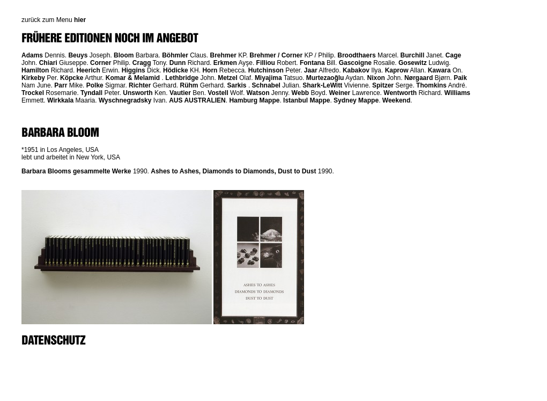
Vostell (218, 93)
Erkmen (225, 63)
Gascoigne (355, 63)
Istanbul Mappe (306, 100)
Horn (209, 70)
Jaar (310, 70)
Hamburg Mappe (254, 100)
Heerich (88, 70)
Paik (460, 78)
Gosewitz (412, 63)
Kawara (439, 70)
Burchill (413, 55)
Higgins (133, 70)
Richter (140, 85)
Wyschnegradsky (125, 100)
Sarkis (237, 85)
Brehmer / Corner (275, 55)
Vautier (180, 93)
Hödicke (175, 70)
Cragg (141, 63)
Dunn (177, 63)
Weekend (396, 100)
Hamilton (35, 70)
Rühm (189, 85)
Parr (60, 85)
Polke (95, 85)
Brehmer (223, 55)
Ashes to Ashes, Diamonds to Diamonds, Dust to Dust (233, 171)
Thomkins (431, 85)
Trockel (32, 93)
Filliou (265, 63)
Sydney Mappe (356, 100)
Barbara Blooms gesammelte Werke (76, 171)
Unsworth (137, 93)
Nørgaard (418, 78)
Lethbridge (181, 78)
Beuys (77, 55)
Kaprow (397, 70)
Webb (300, 93)
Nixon (376, 78)
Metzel (228, 78)
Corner (100, 63)
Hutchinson (266, 70)
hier (80, 20)
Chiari (48, 63)
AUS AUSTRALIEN (197, 100)
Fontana (312, 63)
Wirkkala (60, 100)
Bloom (124, 55)
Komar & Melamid (133, 78)
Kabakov (356, 70)
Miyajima (268, 78)
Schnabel (266, 85)
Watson (258, 93)
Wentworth (400, 93)
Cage (453, 55)
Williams (457, 93)
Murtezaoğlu (325, 78)
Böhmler (175, 55)
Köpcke (71, 78)
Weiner (339, 93)
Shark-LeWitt (322, 85)
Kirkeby (33, 78)
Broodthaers (356, 55)
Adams (32, 55)
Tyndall (91, 93)
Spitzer (383, 85)
